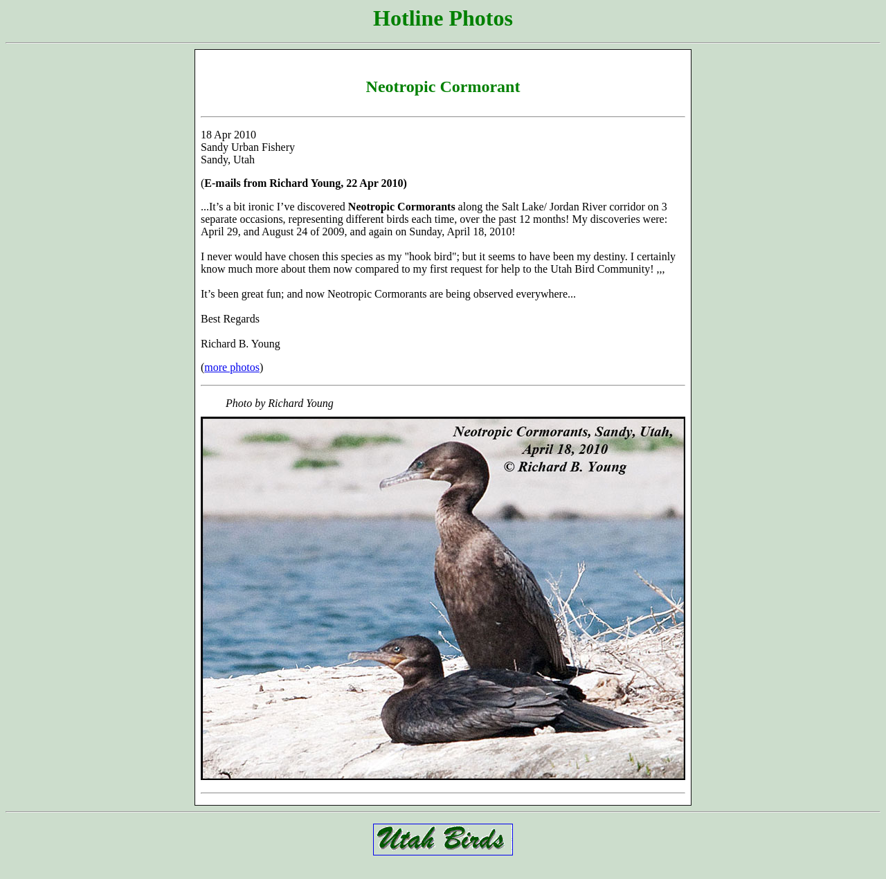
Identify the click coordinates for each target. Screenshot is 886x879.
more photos (232, 367)
